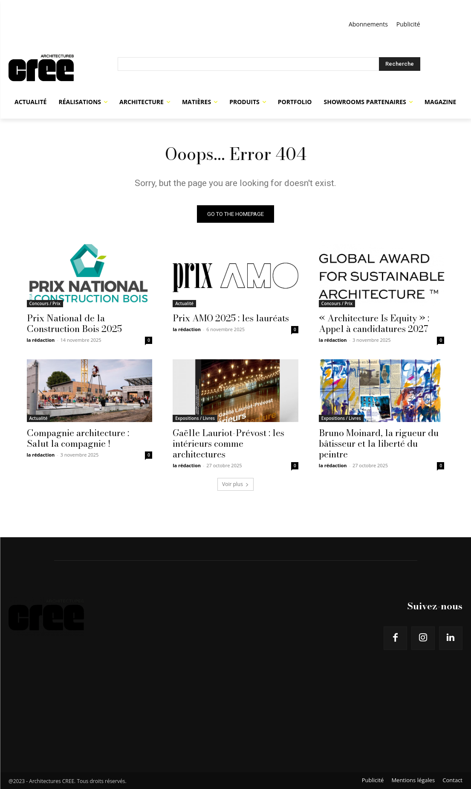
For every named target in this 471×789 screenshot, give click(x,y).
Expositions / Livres (195, 418)
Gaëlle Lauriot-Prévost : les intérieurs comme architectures (228, 443)
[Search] (399, 64)
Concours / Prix (45, 303)
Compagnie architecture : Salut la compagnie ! (78, 438)
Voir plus (235, 484)
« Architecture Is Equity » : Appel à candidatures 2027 (374, 323)
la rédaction (41, 339)
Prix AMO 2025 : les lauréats (231, 317)
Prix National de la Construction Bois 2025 (74, 323)
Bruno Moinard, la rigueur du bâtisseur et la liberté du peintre (379, 443)
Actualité (184, 303)
